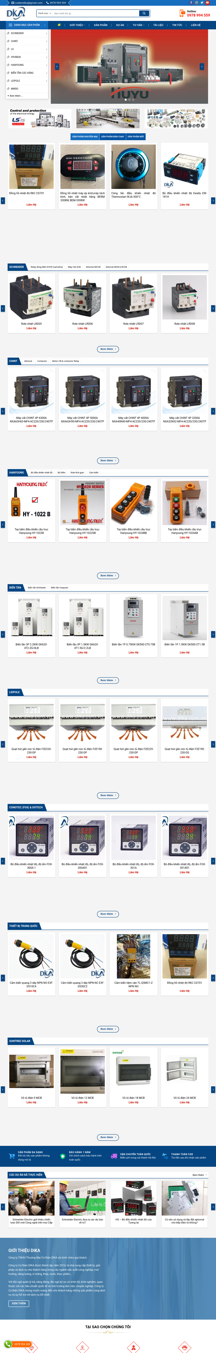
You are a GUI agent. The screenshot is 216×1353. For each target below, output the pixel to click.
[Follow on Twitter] (202, 2)
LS (29, 49)
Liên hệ (195, 25)
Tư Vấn (138, 25)
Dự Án (120, 25)
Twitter (170, 1317)
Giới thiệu (77, 25)
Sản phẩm (100, 25)
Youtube (171, 1305)
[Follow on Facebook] (191, 2)
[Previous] (57, 66)
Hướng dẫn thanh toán (124, 1301)
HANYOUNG (29, 65)
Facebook (172, 1300)
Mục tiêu (65, 1307)
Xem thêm (200, 965)
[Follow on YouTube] (207, 2)
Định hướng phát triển (71, 1318)
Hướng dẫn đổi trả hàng (125, 1307)
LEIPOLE (29, 80)
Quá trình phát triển (70, 1312)
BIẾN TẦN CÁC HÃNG (29, 73)
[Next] (202, 66)
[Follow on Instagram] (196, 2)
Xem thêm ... (16, 95)
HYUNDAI (29, 57)
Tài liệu (158, 25)
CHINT (29, 41)
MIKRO (14, 88)
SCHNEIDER (29, 33)
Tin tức (177, 25)
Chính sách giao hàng (124, 1318)
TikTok (170, 1311)
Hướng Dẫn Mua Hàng (124, 1312)
